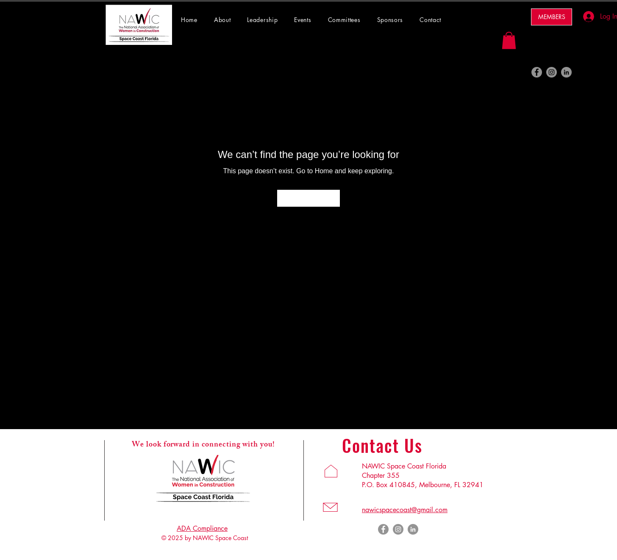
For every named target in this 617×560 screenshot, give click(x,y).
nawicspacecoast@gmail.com (404, 509)
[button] (348, 19)
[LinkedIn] (566, 72)
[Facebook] (536, 72)
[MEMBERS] (551, 16)
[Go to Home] (308, 198)
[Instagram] (551, 72)
